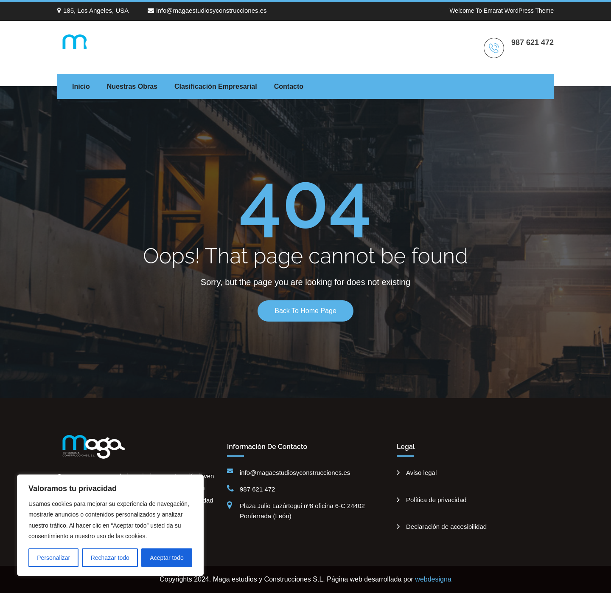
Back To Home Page (305, 310)
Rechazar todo (110, 557)
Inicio (81, 86)
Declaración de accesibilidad (446, 526)
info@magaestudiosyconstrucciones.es (207, 10)
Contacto (288, 86)
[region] (110, 525)
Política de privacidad (436, 499)
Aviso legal (421, 472)
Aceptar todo (166, 557)
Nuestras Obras (132, 86)
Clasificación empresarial (215, 86)
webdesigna (433, 579)
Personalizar (53, 557)
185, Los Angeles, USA (93, 10)
